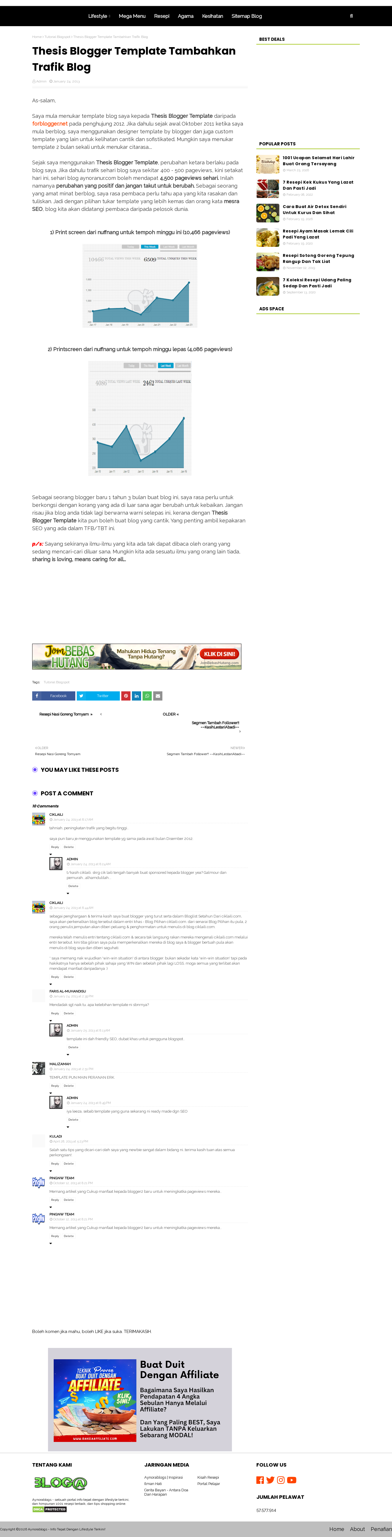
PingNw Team (61, 1178)
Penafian (381, 1529)
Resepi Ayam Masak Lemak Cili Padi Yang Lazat (318, 234)
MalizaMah (60, 1064)
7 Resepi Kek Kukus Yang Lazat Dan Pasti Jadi (318, 185)
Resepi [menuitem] (161, 16)
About (357, 1529)
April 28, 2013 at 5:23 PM (70, 1141)
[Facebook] (261, 1480)
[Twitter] (271, 1480)
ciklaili (56, 815)
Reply (55, 847)
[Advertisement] (140, 603)
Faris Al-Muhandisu (67, 991)
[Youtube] (292, 1480)
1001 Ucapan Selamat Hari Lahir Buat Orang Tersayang (319, 161)
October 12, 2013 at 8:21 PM (73, 1183)
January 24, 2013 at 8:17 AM (73, 820)
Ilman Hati (153, 1484)
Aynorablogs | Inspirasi (163, 1477)
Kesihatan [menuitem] (212, 16)
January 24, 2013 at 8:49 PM (90, 1103)
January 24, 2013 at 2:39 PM (73, 996)
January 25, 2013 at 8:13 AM (90, 1030)
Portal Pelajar (208, 1484)
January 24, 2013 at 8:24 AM (90, 864)
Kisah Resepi (208, 1477)
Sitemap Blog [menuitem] (247, 16)
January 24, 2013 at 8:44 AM (73, 908)
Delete (69, 847)
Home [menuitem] (58, 16)
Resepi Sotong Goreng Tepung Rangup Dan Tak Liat (318, 258)
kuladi (55, 1136)
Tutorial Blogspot (57, 37)
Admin (41, 81)
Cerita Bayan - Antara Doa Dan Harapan (166, 1492)
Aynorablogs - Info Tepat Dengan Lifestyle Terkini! (66, 1529)
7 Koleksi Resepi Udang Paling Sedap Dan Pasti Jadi (317, 283)
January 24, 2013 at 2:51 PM (73, 1069)
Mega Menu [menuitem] (132, 16)
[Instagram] (282, 1480)
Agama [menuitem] (185, 16)
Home (37, 37)
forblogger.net (50, 124)
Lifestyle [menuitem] (97, 16)
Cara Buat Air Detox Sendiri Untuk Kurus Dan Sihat (315, 210)
